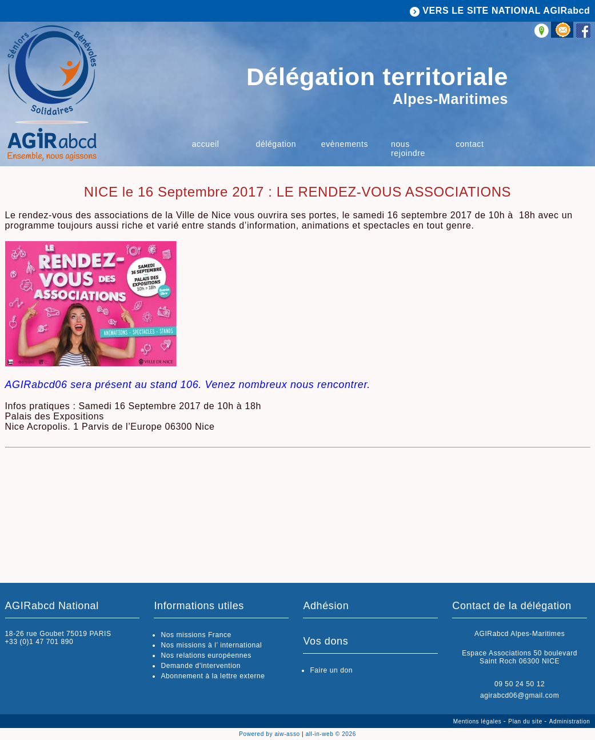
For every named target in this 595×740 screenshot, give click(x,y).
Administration (569, 721)
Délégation (276, 144)
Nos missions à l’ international (211, 645)
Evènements (344, 144)
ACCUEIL (205, 144)
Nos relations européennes (206, 655)
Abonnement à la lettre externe (213, 676)
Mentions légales (478, 721)
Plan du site (526, 721)
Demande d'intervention (201, 666)
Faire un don (331, 670)
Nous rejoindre (408, 148)
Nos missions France (196, 635)
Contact (470, 144)
